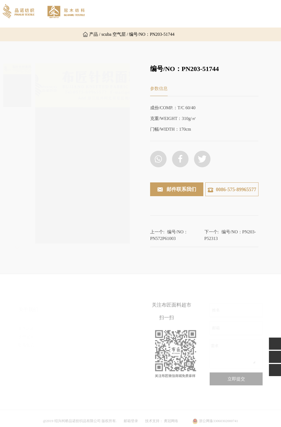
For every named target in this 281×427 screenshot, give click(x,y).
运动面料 (105, 368)
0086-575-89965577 (232, 189)
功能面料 (105, 359)
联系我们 (28, 34)
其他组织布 (70, 376)
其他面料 (105, 376)
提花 (102, 335)
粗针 (102, 326)
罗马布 (66, 351)
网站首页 (103, 13)
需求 (214, 349)
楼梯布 (66, 368)
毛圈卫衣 (68, 384)
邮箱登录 (131, 424)
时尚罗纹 (105, 343)
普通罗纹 (68, 392)
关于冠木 (166, 13)
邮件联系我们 (176, 189)
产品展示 (197, 13)
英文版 (61, 34)
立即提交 (236, 382)
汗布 (65, 326)
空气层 (66, 359)
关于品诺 (135, 13)
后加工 (103, 351)
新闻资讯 (228, 13)
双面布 (66, 335)
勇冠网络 (171, 424)
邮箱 (216, 331)
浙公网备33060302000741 (218, 424)
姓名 (216, 313)
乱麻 (65, 343)
